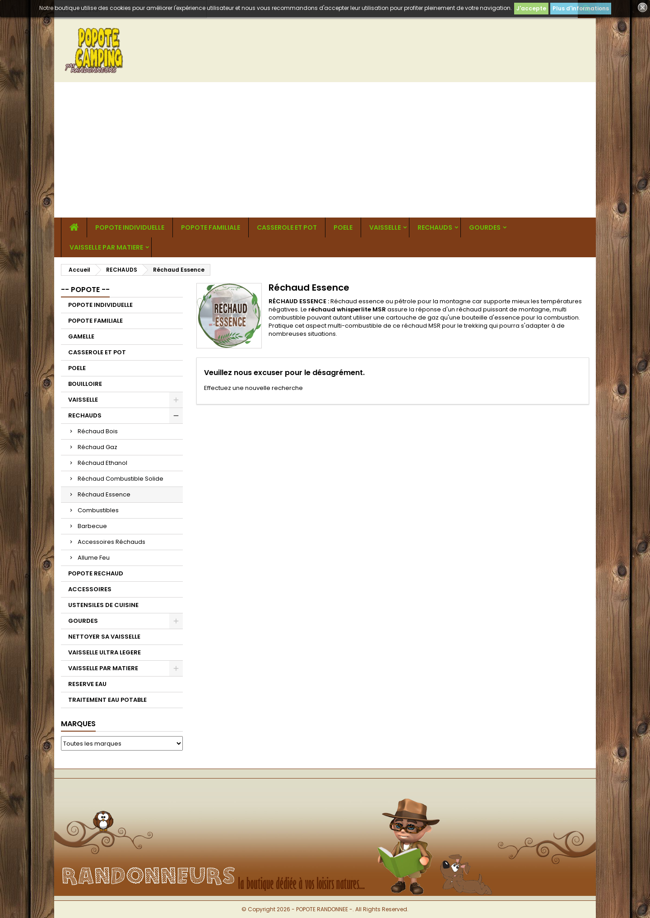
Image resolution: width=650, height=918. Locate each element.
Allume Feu (94, 557)
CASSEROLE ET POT (287, 227)
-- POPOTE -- (85, 289)
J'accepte (531, 8)
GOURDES (485, 227)
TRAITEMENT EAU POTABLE (107, 699)
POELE (343, 227)
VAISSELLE (385, 227)
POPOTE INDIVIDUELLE (129, 227)
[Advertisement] (325, 150)
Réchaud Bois (98, 431)
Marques (78, 724)
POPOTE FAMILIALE (210, 227)
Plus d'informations (580, 8)
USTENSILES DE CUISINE (103, 605)
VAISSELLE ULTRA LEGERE (104, 652)
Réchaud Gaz (97, 447)
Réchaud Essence (104, 494)
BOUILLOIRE (85, 384)
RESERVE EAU (87, 684)
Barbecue (92, 526)
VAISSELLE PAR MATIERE (106, 247)
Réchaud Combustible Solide (120, 478)
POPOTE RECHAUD (95, 573)
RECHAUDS (435, 227)
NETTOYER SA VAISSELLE (104, 636)
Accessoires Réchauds (111, 542)
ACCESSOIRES (89, 589)
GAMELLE (81, 336)
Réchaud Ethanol (102, 463)
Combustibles (98, 510)
